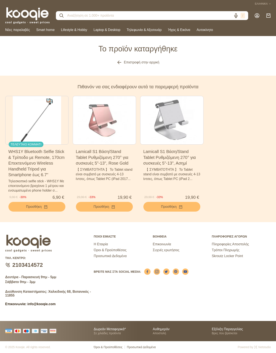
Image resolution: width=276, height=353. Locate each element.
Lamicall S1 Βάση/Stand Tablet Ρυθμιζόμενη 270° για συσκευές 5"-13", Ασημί (169, 157)
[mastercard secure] (54, 331)
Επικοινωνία (162, 244)
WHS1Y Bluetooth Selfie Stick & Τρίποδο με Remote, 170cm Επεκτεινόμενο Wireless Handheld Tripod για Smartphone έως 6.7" (36, 163)
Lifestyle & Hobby (74, 30)
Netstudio (262, 347)
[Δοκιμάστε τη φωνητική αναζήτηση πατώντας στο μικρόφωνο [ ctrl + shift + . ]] (235, 15)
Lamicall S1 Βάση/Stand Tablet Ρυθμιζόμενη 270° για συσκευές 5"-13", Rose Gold (102, 157)
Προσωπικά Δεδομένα (110, 256)
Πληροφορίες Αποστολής (230, 244)
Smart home (45, 30)
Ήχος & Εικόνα (179, 30)
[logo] (27, 15)
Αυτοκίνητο (205, 30)
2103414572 (27, 265)
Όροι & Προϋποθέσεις (110, 250)
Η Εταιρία (101, 244)
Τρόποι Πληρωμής (225, 250)
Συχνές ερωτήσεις (166, 250)
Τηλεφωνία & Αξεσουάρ (144, 30)
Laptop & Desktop (107, 30)
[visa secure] (45, 331)
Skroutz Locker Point (227, 256)
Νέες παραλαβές (17, 30)
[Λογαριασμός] (257, 15)
